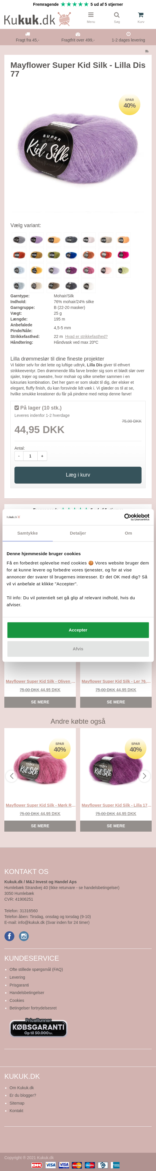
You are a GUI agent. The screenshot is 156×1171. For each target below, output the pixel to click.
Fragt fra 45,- (27, 40)
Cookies (17, 1000)
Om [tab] (128, 533)
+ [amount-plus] (42, 456)
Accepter (78, 629)
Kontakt (16, 1110)
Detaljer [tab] (78, 533)
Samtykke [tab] (27, 533)
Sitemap (17, 1103)
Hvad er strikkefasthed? (86, 336)
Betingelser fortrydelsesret (33, 1008)
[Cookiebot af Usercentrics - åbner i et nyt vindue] (124, 517)
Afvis (78, 648)
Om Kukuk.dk (22, 1087)
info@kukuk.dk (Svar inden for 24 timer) (53, 922)
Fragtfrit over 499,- (78, 40)
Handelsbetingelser (27, 992)
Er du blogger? (23, 1095)
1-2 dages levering (128, 40)
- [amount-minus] (19, 456)
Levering (17, 977)
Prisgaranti (19, 985)
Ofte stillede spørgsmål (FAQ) (36, 969)
